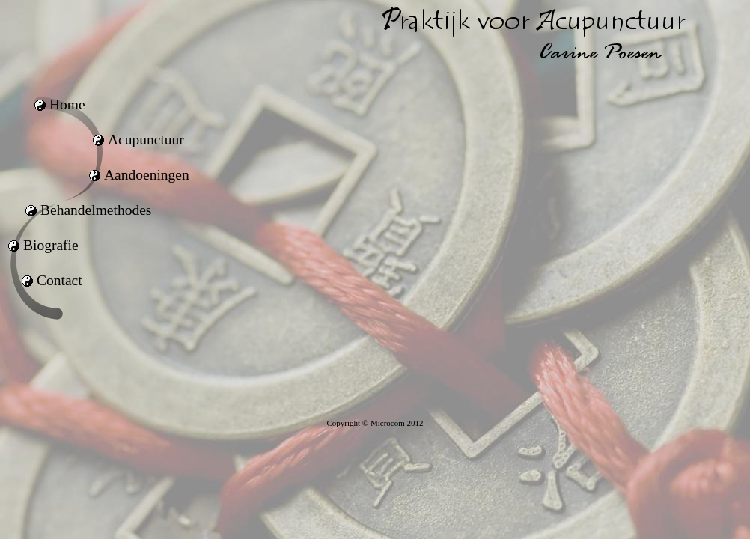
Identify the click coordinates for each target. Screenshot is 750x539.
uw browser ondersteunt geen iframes (498, 246)
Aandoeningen (146, 175)
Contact (59, 280)
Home (67, 104)
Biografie (51, 245)
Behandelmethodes (95, 210)
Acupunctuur (146, 139)
